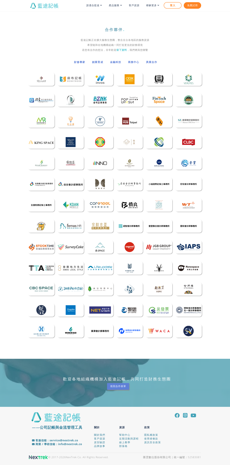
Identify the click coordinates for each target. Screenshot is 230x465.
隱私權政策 (151, 435)
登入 (172, 5)
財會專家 (79, 62)
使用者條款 (151, 438)
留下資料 (121, 50)
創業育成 (97, 62)
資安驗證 (99, 442)
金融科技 (115, 62)
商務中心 (133, 62)
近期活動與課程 (129, 438)
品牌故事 (99, 446)
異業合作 (151, 62)
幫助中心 (124, 435)
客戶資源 (134, 5)
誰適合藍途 (94, 5)
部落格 (123, 446)
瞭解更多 (152, 5)
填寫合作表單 (118, 386)
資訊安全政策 (152, 442)
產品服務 (115, 5)
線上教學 (124, 442)
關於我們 (99, 435)
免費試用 (192, 5)
